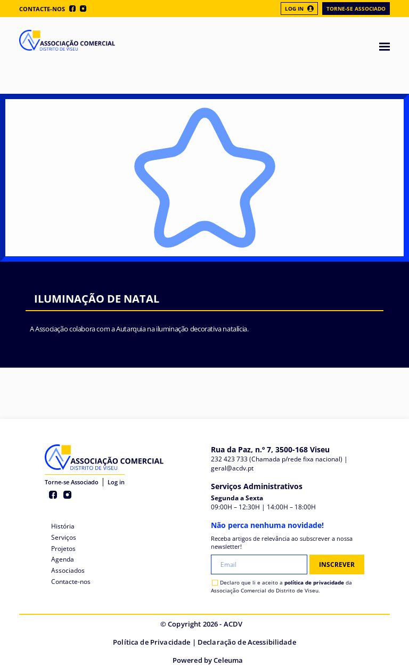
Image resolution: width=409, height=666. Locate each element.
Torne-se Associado (356, 8)
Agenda (62, 559)
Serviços (63, 537)
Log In (299, 8)
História (63, 526)
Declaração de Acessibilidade (247, 642)
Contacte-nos (42, 9)
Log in (116, 482)
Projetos (63, 548)
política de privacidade (314, 582)
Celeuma (228, 660)
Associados (68, 570)
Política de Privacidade (151, 642)
